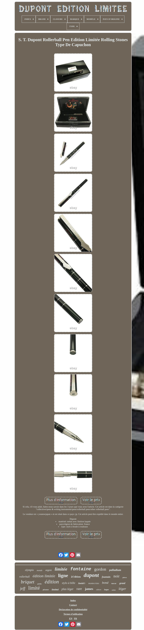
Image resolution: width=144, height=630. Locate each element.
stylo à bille (68, 582)
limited (55, 589)
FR (75, 618)
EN (70, 618)
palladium (115, 570)
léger (122, 589)
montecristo (93, 583)
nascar (113, 583)
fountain (106, 577)
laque (106, 589)
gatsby (39, 584)
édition (52, 581)
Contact (73, 605)
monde (39, 570)
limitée (61, 569)
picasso (46, 589)
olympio (29, 570)
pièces (124, 577)
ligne (63, 575)
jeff (22, 588)
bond (105, 582)
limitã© (81, 583)
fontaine (80, 569)
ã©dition (76, 576)
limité (34, 588)
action (114, 590)
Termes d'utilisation (73, 614)
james (89, 589)
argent (48, 570)
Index (73, 600)
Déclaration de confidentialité (73, 609)
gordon (100, 569)
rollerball (24, 576)
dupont (91, 575)
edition (98, 590)
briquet (27, 581)
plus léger (67, 589)
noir (116, 576)
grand (122, 583)
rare (79, 589)
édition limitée (44, 576)
